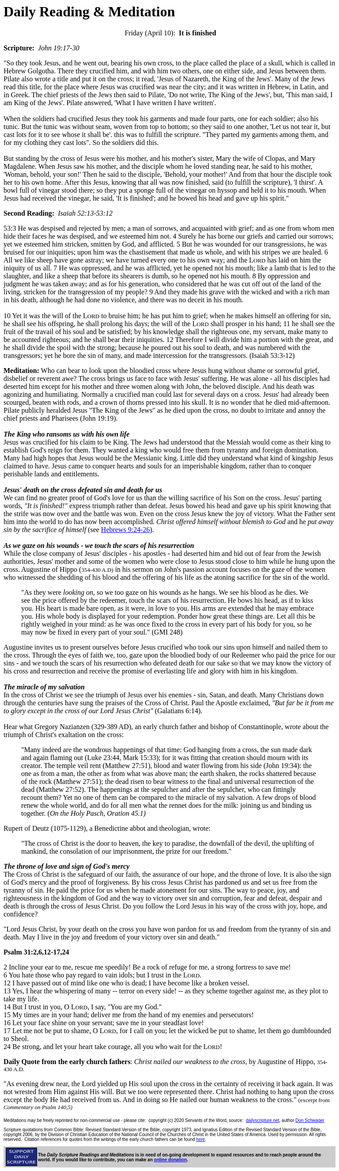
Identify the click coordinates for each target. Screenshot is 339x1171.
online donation (170, 1159)
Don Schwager (309, 1120)
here (200, 1139)
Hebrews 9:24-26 (125, 529)
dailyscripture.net (262, 1120)
